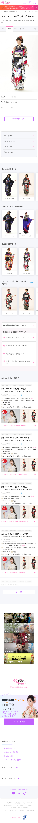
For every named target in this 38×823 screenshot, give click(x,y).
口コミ (22, 29)
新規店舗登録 (30, 810)
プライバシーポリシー (11, 810)
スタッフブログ (27, 803)
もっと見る (32, 282)
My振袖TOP (8, 803)
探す (24, 2)
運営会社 (22, 810)
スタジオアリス (20, 11)
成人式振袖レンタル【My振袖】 (8, 11)
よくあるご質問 (18, 805)
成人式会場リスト (15, 808)
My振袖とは (17, 803)
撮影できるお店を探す (11, 752)
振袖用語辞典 (8, 805)
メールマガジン (29, 805)
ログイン (29, 2)
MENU (34, 2)
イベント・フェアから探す (12, 760)
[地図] (31, 398)
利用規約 (25, 808)
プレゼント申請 (19, 722)
